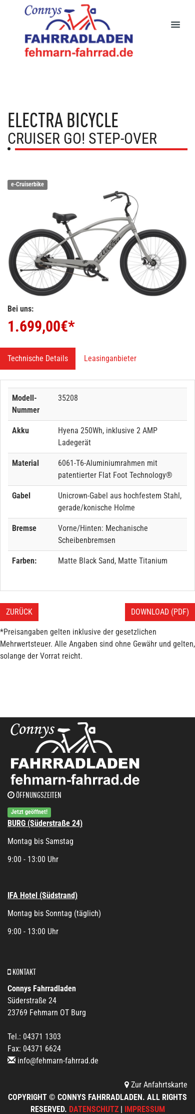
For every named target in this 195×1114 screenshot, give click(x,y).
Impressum (144, 1109)
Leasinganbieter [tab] (110, 358)
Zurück (19, 612)
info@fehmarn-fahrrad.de (58, 1060)
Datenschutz (93, 1109)
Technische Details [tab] (38, 358)
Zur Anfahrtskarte (156, 1084)
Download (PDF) (160, 612)
